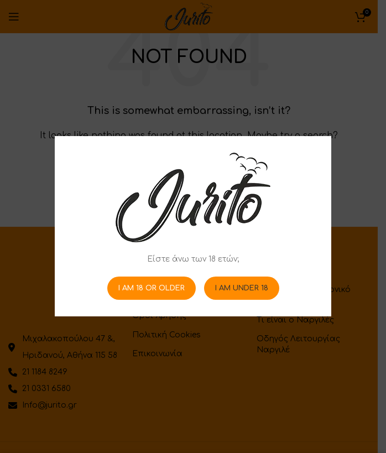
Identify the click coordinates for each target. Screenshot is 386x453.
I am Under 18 (241, 288)
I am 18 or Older (151, 288)
